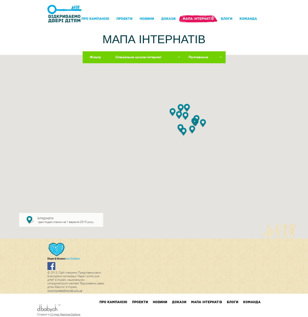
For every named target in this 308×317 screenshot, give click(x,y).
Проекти (124, 18)
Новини (147, 18)
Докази (168, 18)
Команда (248, 18)
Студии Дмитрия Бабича (65, 314)
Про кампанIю (95, 18)
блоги (226, 18)
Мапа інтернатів (198, 18)
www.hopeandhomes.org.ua (64, 290)
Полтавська (198, 57)
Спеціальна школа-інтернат (138, 57)
